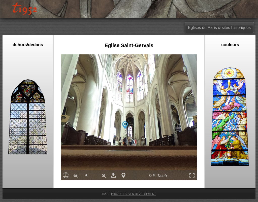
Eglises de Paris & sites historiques (219, 27)
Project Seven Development (133, 193)
